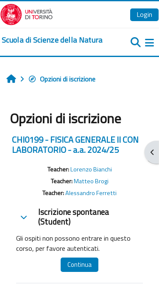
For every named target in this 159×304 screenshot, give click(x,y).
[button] (23, 217)
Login (144, 14)
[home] (52, 40)
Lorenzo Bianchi (91, 169)
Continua (79, 264)
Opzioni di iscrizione (61, 79)
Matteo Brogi (91, 181)
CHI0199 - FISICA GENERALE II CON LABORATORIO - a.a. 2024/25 (75, 144)
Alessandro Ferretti (91, 193)
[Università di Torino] (26, 13)
